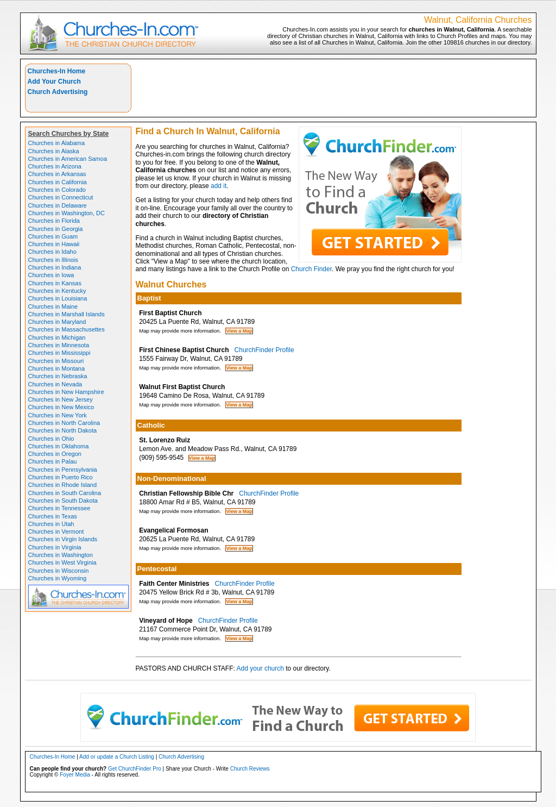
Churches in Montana (56, 368)
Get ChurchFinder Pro (134, 769)
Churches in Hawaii (54, 244)
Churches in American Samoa (68, 158)
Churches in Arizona (54, 166)
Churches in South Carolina (65, 493)
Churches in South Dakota (63, 500)
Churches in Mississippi (59, 352)
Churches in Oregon (54, 454)
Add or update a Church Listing (116, 757)
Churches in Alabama (56, 143)
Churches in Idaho (52, 251)
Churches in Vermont (56, 531)
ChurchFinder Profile (264, 350)
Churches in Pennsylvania (62, 469)
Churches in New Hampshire (66, 392)
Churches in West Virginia (62, 562)
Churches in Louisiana (57, 298)
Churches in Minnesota (59, 345)
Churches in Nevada (55, 384)
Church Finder (311, 269)
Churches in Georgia (55, 229)
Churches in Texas (52, 516)
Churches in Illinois (53, 260)
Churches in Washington (60, 555)
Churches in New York (57, 415)
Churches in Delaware (57, 205)
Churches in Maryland (57, 321)
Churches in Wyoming (57, 578)
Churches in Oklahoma (58, 446)
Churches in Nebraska (57, 376)
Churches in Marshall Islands (66, 314)
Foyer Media (75, 775)
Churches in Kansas (54, 283)
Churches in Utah (51, 524)
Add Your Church (54, 81)
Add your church (260, 668)
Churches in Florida (54, 220)
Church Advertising (58, 92)
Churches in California (57, 182)
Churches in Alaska (53, 151)
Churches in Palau (52, 461)
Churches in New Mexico (61, 407)
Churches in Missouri (56, 361)
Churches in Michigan (57, 337)
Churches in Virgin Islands (63, 539)
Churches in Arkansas (57, 174)
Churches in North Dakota (62, 430)
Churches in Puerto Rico (60, 477)
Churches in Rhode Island (62, 484)
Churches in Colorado (57, 189)
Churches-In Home (57, 71)
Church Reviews (250, 769)
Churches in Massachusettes (66, 329)
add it (218, 186)
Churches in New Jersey (60, 399)
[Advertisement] (334, 88)
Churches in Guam (53, 236)
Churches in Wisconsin (58, 570)
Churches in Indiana (54, 267)
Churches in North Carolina (64, 423)
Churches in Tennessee (59, 508)
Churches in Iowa (51, 275)
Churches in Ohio (51, 438)
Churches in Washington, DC (66, 213)
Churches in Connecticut (60, 197)
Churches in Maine (53, 306)
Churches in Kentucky (57, 290)
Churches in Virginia (54, 547)
